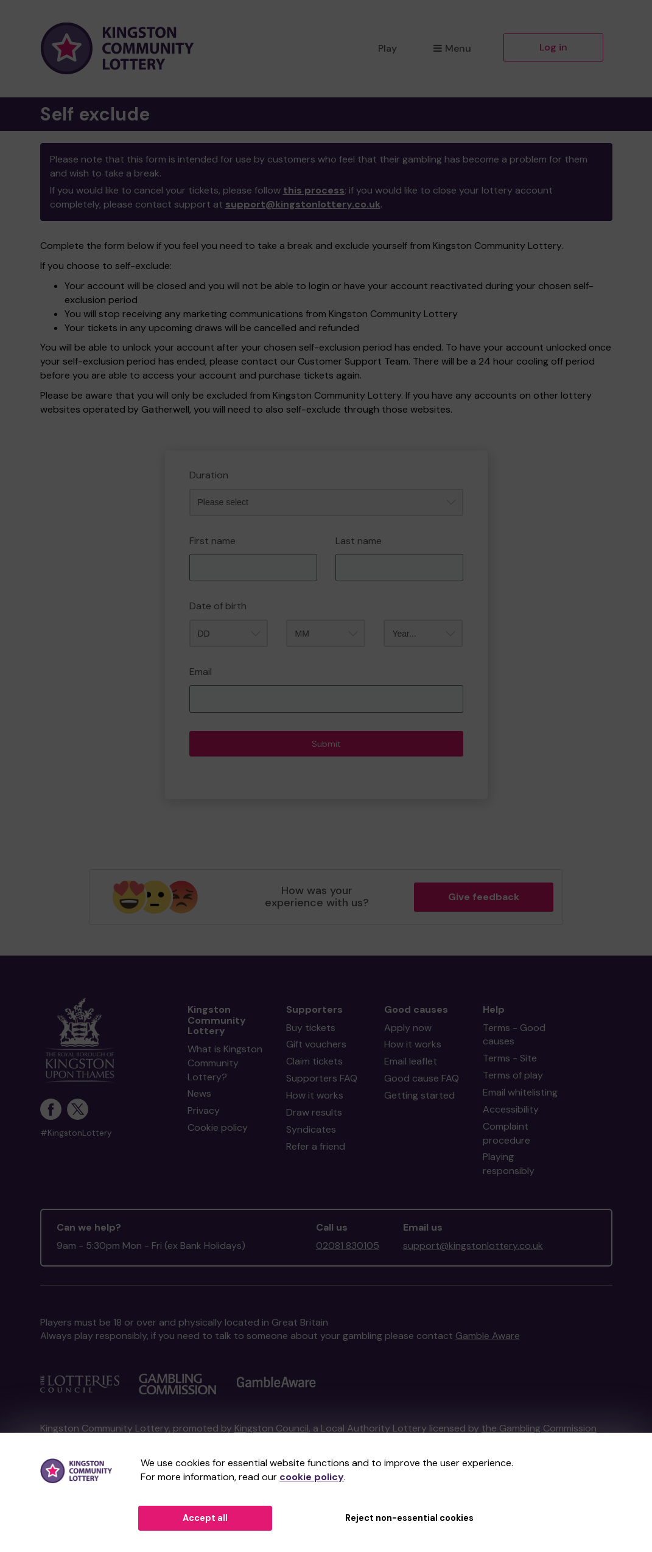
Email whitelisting (520, 1092)
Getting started (419, 1095)
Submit (326, 743)
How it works (314, 1095)
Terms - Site (510, 1058)
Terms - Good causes (514, 1034)
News (199, 1093)
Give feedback (483, 896)
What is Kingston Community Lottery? (225, 1063)
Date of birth (218, 605)
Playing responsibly (509, 1163)
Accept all (205, 1517)
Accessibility (511, 1109)
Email (200, 671)
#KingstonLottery (76, 1133)
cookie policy (311, 1476)
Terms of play (513, 1075)
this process (314, 190)
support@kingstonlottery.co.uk (302, 204)
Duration (208, 475)
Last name (358, 540)
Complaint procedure (506, 1133)
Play (387, 48)
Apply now (408, 1027)
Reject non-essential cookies (409, 1517)
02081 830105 (347, 1245)
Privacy (204, 1110)
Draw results (314, 1112)
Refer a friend (315, 1146)
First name (212, 540)
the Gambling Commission (539, 1428)
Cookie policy (218, 1127)
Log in (553, 47)
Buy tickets (310, 1027)
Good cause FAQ (421, 1078)
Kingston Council (271, 1428)
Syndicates (311, 1129)
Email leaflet (410, 1061)
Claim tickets (314, 1061)
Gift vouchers (316, 1044)
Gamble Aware (487, 1335)
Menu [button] (452, 48)
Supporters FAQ (321, 1078)
